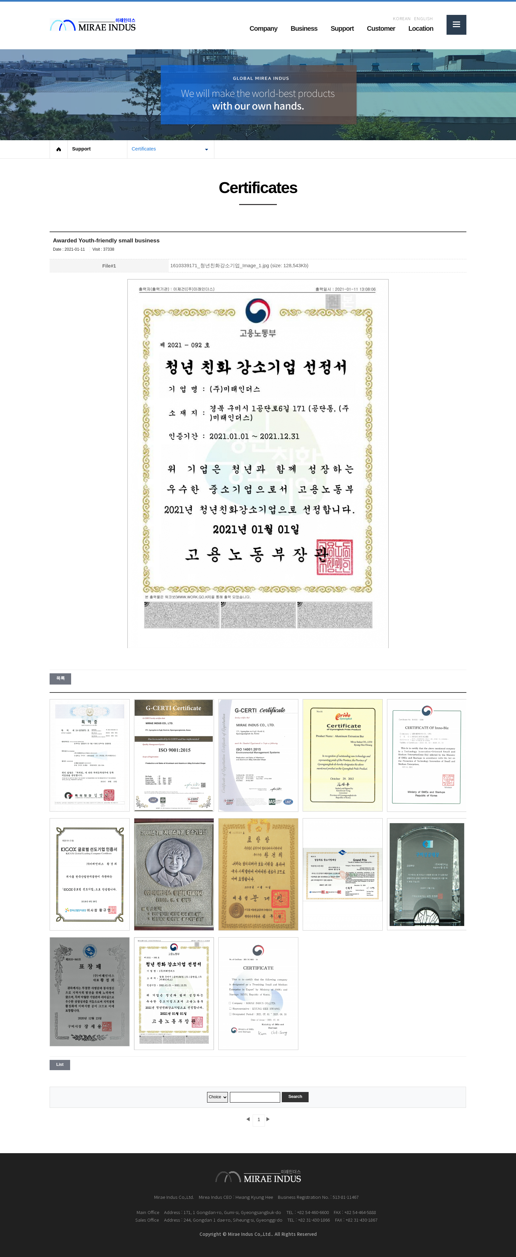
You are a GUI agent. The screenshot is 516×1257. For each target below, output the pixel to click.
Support (342, 28)
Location (420, 28)
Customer (381, 28)
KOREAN (402, 19)
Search (295, 1096)
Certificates (144, 148)
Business (304, 28)
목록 (60, 678)
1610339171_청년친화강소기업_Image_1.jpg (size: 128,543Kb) (239, 265)
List (60, 1064)
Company (264, 28)
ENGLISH (423, 19)
